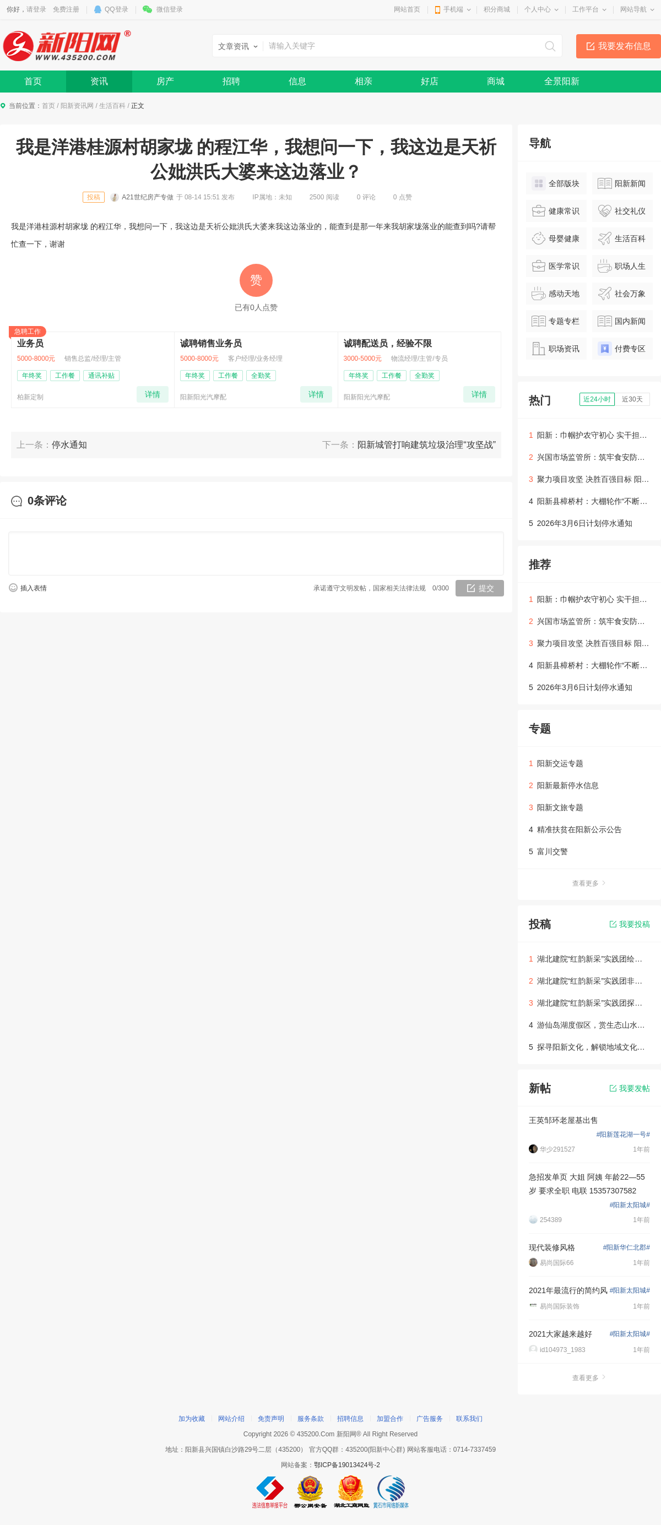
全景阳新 (561, 81)
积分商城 (497, 9)
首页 (33, 81)
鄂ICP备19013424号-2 (347, 1465)
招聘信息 (350, 1419)
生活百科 (112, 106)
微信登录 (169, 9)
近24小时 (596, 399)
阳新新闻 (622, 183)
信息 (297, 81)
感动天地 (555, 293)
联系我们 (469, 1419)
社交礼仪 (622, 211)
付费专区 (622, 348)
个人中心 (537, 9)
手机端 (453, 9)
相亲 (363, 81)
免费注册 (66, 9)
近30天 (632, 399)
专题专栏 (555, 321)
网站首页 (407, 9)
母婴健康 (555, 238)
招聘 (231, 81)
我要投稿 (630, 924)
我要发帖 (630, 1088)
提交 (486, 588)
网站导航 (633, 9)
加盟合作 (390, 1419)
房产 (165, 81)
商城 (496, 81)
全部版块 (555, 183)
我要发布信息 (624, 46)
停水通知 (69, 444)
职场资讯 (555, 348)
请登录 (36, 9)
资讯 (99, 81)
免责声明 (271, 1419)
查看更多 (589, 883)
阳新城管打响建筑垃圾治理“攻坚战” (426, 444)
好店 (429, 81)
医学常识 (555, 266)
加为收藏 (191, 1419)
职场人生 (622, 266)
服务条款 (310, 1419)
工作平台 (585, 9)
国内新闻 (622, 321)
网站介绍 (231, 1419)
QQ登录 (116, 9)
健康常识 (555, 211)
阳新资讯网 (77, 106)
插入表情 (33, 588)
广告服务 (429, 1419)
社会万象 (622, 293)
